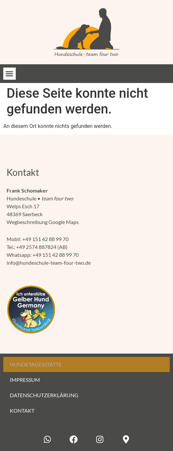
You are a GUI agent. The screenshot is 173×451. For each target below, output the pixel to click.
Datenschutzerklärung (44, 395)
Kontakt (22, 410)
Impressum (25, 380)
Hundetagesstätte (36, 364)
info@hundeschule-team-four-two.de (49, 262)
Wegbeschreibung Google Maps (43, 222)
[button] (9, 74)
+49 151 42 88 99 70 (45, 239)
